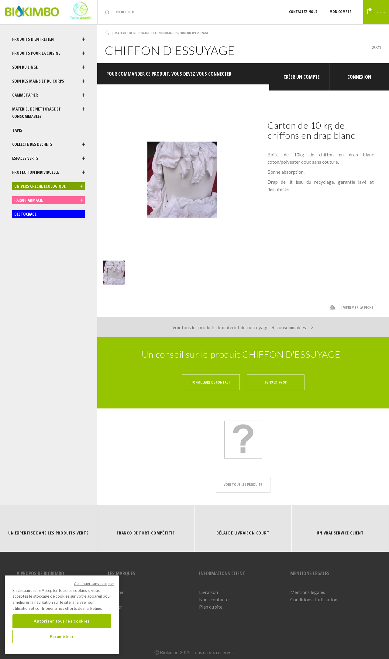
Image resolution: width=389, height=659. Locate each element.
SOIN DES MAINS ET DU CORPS (48, 81)
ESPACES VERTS (48, 158)
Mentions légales (307, 586)
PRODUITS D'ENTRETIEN (48, 39)
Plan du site (210, 600)
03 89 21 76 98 (276, 376)
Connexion (359, 73)
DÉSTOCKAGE (25, 214)
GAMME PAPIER (48, 95)
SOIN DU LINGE (48, 67)
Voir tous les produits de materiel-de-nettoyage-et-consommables (243, 321)
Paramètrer (62, 636)
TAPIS (17, 130)
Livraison (208, 586)
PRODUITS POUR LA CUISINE (48, 53)
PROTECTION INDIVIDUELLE (48, 172)
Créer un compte (302, 73)
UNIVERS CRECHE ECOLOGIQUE (48, 186)
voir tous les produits (243, 478)
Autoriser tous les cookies (62, 621)
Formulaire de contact (210, 376)
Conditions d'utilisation (313, 593)
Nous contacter (214, 593)
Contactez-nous (273, 11)
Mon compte (310, 11)
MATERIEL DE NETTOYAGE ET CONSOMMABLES (48, 112)
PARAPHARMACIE (48, 200)
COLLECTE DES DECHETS (48, 144)
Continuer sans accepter (94, 584)
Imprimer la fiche (351, 301)
